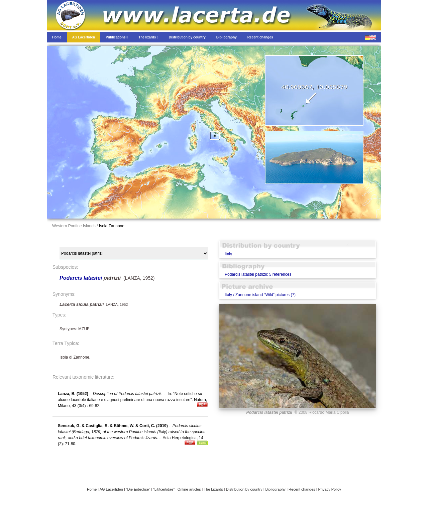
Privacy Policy (329, 489)
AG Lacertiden (111, 489)
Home (92, 489)
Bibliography (275, 489)
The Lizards (213, 489)
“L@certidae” (164, 489)
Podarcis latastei (81, 278)
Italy (228, 254)
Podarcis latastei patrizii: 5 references (258, 274)
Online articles (189, 489)
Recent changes (302, 489)
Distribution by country (244, 489)
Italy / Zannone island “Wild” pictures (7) (260, 294)
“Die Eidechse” (138, 489)
